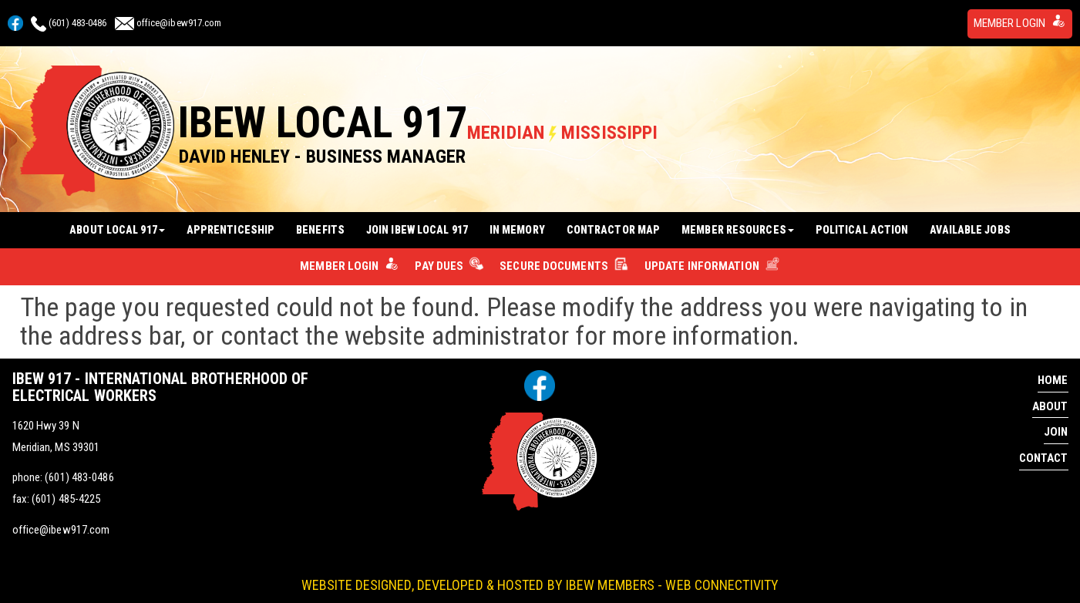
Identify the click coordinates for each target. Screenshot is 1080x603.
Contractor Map (613, 223)
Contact (1043, 450)
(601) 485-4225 (66, 491)
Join (1056, 424)
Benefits (320, 223)
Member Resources (737, 223)
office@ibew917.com (179, 22)
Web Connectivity (722, 576)
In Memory (517, 223)
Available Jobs (970, 223)
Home (1053, 372)
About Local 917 (117, 223)
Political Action (862, 223)
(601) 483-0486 (77, 22)
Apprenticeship (230, 223)
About (1050, 399)
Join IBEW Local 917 (417, 223)
